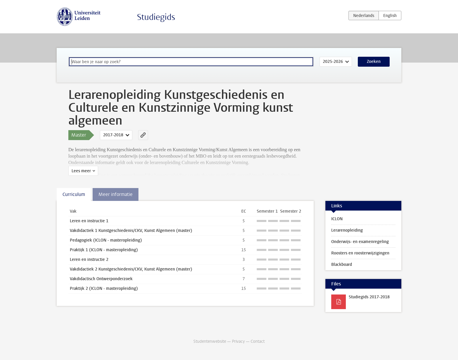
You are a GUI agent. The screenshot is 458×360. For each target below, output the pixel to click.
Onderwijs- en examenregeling (360, 241)
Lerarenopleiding (347, 230)
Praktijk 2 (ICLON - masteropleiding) (104, 288)
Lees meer (81, 171)
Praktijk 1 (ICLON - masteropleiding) (104, 250)
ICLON (337, 219)
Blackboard (341, 264)
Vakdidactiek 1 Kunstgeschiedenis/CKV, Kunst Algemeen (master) (131, 230)
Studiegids (156, 17)
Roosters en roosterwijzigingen (360, 253)
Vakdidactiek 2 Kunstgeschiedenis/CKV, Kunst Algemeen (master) (131, 269)
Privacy (238, 341)
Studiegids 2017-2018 (369, 297)
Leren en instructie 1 (89, 221)
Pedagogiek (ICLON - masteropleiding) (106, 240)
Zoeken (374, 61)
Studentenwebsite (209, 341)
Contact (258, 341)
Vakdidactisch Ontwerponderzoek (101, 279)
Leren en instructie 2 (89, 259)
